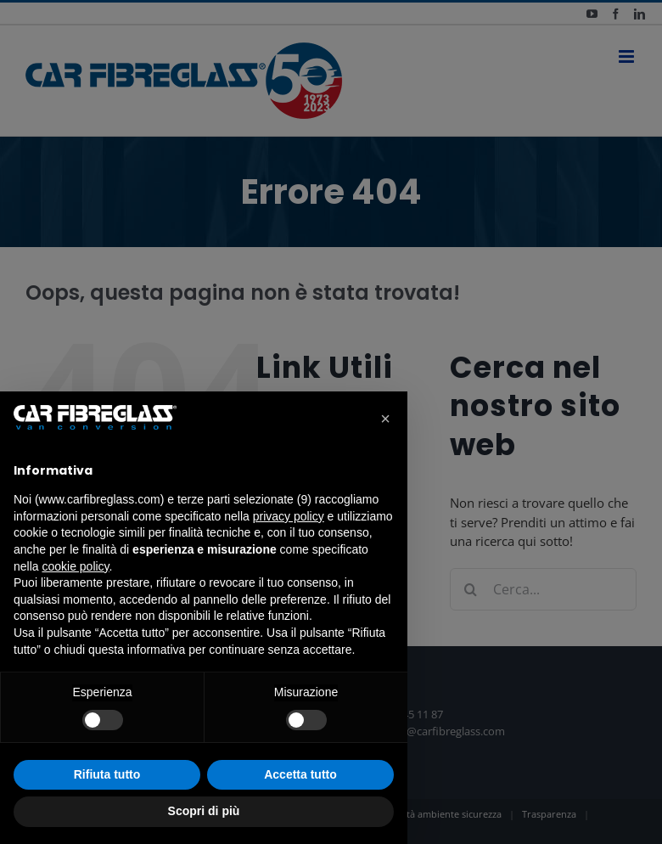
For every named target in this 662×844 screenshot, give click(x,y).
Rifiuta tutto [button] (107, 774)
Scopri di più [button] (204, 811)
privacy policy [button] (288, 516)
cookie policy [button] (75, 566)
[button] (385, 418)
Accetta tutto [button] (300, 774)
